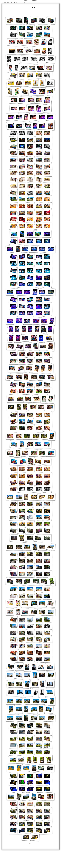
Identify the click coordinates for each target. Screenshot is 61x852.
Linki (33, 0)
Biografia (35, 0)
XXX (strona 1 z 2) (14, 2)
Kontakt (30, 0)
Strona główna (26, 0)
